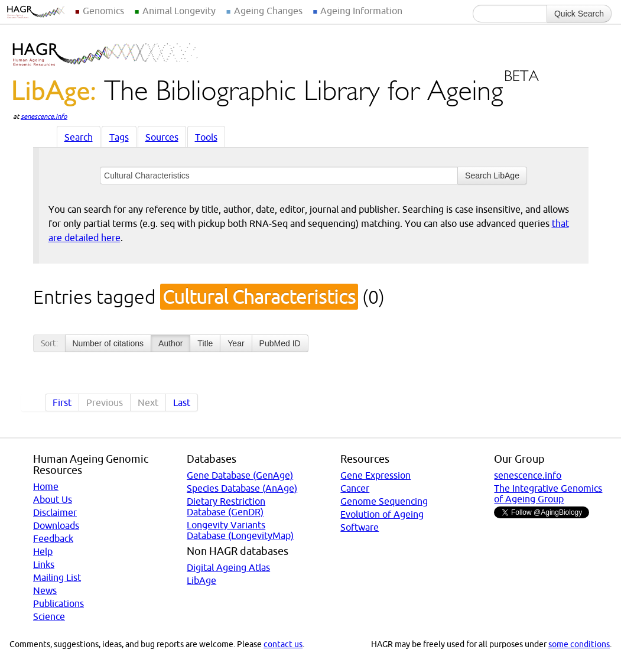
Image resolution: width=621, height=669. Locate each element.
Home (45, 486)
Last (181, 402)
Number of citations (108, 343)
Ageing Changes (268, 10)
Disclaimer (55, 512)
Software (359, 527)
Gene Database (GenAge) (240, 475)
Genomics (103, 10)
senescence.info (44, 116)
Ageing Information (361, 10)
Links (43, 564)
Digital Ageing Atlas (228, 567)
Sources (161, 137)
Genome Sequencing (384, 501)
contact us (283, 644)
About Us (52, 499)
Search (78, 137)
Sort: (49, 343)
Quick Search (579, 13)
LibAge (201, 580)
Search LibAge (492, 175)
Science (49, 616)
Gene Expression (375, 475)
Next (148, 402)
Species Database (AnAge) (242, 488)
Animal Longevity (179, 10)
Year (235, 343)
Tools (206, 137)
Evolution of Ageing (382, 514)
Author (170, 343)
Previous (104, 402)
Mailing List (57, 577)
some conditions (579, 644)
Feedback (53, 538)
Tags (119, 137)
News (45, 590)
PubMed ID (280, 343)
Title (205, 343)
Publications (58, 603)
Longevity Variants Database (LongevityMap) (240, 530)
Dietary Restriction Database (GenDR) (226, 506)
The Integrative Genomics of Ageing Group (548, 493)
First (62, 402)
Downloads (56, 525)
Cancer (354, 488)
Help (43, 551)
